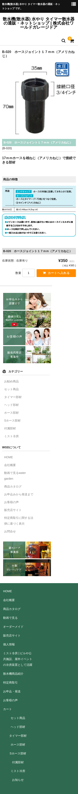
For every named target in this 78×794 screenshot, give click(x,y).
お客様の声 (11, 502)
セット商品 (11, 389)
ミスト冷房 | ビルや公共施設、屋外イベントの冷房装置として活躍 (17, 659)
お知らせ (18, 779)
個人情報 (9, 644)
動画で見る (10, 617)
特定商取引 (10, 682)
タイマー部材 (13, 397)
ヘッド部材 (11, 404)
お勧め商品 (11, 381)
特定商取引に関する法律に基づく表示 (18, 520)
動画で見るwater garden (15, 475)
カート (7, 709)
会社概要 (10, 465)
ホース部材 (11, 412)
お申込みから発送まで (18, 494)
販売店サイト (13, 510)
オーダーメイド (13, 626)
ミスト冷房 (11, 436)
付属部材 (10, 428)
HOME (8, 457)
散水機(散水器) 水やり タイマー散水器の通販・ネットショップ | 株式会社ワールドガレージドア (38, 23)
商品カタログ (13, 486)
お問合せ (10, 531)
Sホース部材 (12, 420)
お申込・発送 (12, 691)
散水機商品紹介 (13, 673)
